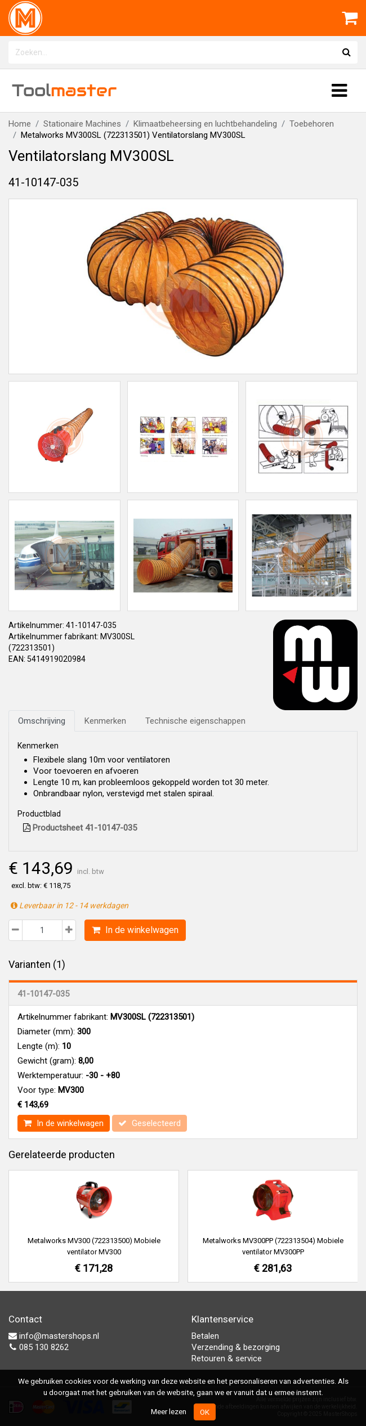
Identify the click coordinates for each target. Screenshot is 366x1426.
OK (204, 1411)
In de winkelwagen (135, 930)
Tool (64, 90)
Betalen (205, 1336)
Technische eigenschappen (195, 721)
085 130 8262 (38, 1347)
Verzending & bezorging (235, 1347)
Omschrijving (41, 721)
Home (19, 124)
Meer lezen (168, 1411)
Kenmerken (105, 721)
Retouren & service (226, 1358)
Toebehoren (311, 124)
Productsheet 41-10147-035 (80, 828)
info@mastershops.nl (53, 1336)
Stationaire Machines (82, 124)
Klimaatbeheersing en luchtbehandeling (205, 124)
